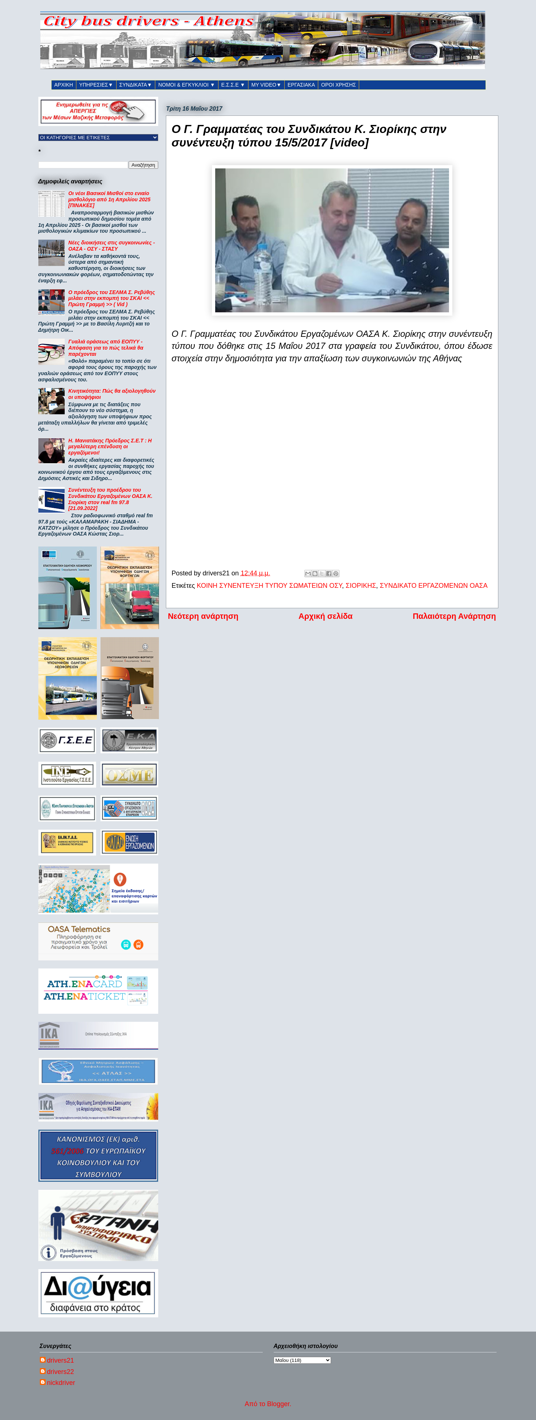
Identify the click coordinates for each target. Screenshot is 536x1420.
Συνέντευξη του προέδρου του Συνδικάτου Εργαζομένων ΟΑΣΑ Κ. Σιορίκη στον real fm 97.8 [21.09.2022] (110, 499)
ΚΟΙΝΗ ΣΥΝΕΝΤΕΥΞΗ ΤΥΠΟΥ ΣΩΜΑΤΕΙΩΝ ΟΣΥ (269, 585)
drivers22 (60, 1371)
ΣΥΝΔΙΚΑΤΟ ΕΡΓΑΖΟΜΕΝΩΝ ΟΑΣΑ (433, 585)
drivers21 (60, 1360)
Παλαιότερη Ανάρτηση (454, 616)
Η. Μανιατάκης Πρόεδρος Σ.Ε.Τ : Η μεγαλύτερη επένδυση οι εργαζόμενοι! (110, 447)
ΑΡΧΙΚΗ (63, 85)
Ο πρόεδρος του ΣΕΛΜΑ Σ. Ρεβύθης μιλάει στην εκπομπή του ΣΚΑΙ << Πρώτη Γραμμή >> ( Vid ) (111, 298)
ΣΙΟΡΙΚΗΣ (361, 585)
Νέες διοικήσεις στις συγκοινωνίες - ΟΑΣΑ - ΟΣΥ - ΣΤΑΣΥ (111, 246)
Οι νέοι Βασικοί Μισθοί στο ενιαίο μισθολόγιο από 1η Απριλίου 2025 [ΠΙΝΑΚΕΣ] (109, 199)
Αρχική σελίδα (326, 616)
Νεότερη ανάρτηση (203, 616)
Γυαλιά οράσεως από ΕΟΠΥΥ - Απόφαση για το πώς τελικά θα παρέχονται (105, 348)
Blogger (278, 1404)
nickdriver (61, 1382)
